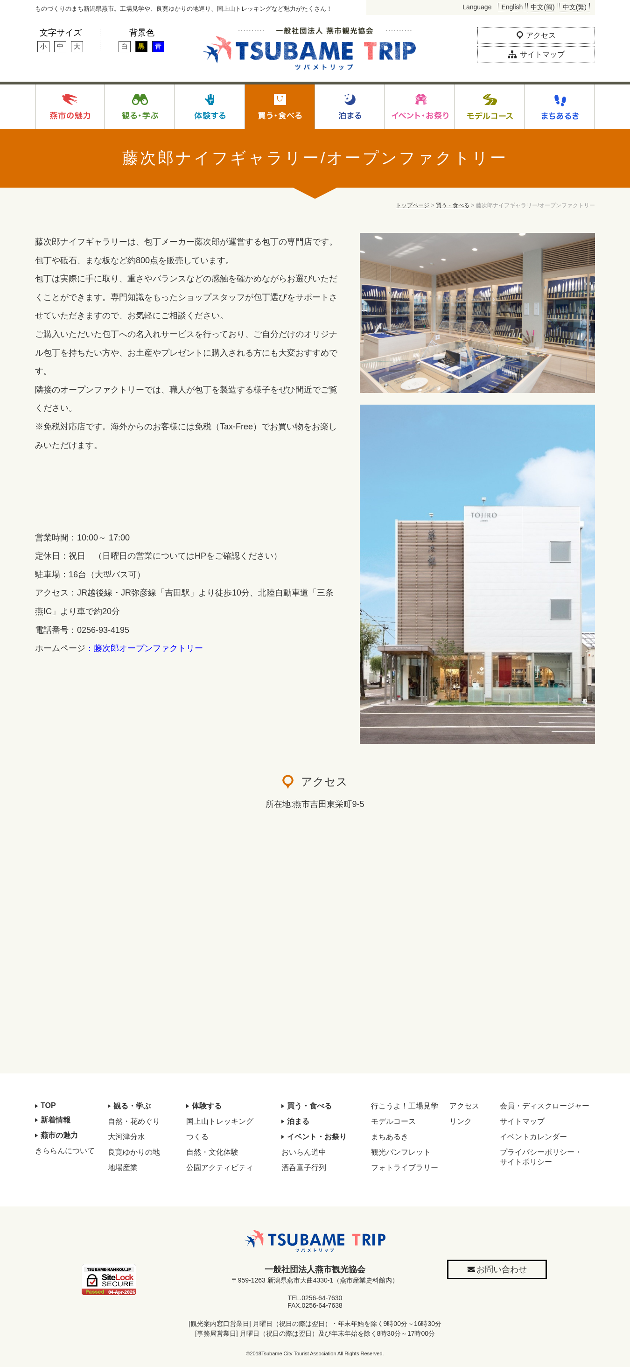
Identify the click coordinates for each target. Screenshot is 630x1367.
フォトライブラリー (404, 1167)
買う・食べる (452, 205)
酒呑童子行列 (303, 1167)
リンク (460, 1121)
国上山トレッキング (219, 1121)
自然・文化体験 (212, 1152)
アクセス (464, 1106)
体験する (207, 1106)
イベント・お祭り (317, 1137)
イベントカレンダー (533, 1137)
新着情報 (55, 1120)
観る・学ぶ (132, 1106)
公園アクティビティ (219, 1167)
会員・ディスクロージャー (544, 1106)
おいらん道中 (303, 1152)
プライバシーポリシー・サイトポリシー (541, 1157)
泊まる (298, 1121)
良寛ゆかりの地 (134, 1152)
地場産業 (123, 1167)
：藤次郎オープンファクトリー (144, 648)
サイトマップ (522, 1121)
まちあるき (389, 1137)
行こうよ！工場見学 (404, 1106)
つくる (197, 1137)
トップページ (412, 205)
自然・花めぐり (134, 1121)
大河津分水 (126, 1137)
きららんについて (65, 1151)
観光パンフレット (401, 1152)
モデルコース (393, 1121)
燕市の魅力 (59, 1135)
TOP (48, 1105)
